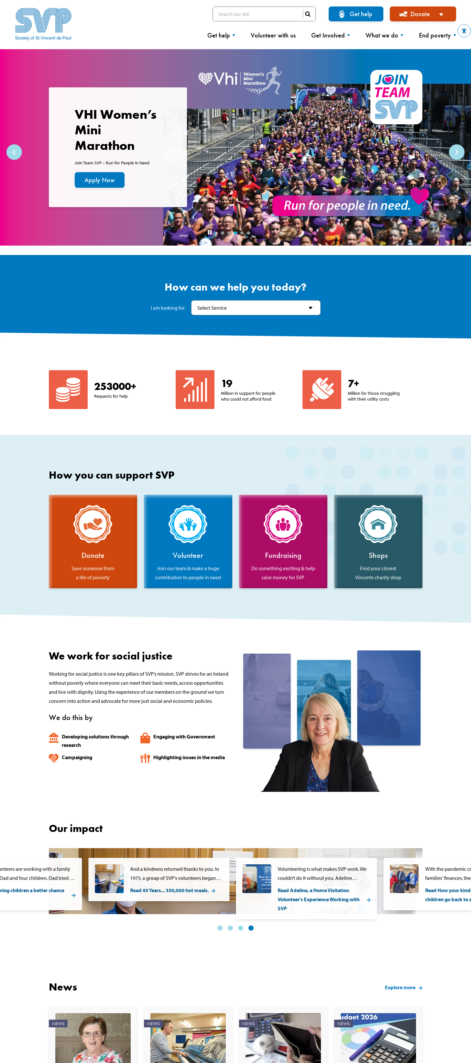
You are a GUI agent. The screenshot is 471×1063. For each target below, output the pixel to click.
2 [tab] (229, 233)
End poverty (437, 35)
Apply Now (99, 180)
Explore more (400, 970)
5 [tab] (248, 233)
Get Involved (330, 35)
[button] (464, 31)
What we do (384, 35)
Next (457, 152)
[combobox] (256, 307)
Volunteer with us (273, 35)
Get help (361, 14)
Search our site (264, 13)
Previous (14, 152)
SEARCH (307, 14)
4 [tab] (242, 233)
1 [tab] (222, 233)
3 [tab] (235, 233)
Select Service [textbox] (212, 308)
